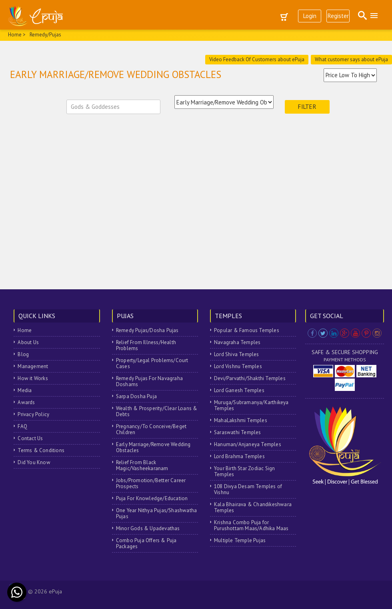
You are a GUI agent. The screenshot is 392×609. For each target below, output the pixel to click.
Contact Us (30, 438)
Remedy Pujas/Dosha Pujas (147, 330)
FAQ (22, 426)
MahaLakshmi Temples (240, 420)
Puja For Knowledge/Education (152, 498)
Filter (307, 106)
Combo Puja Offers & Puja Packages (146, 543)
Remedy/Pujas (45, 34)
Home (25, 330)
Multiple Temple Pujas (240, 540)
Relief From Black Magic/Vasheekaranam (142, 465)
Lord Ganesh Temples (239, 390)
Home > (17, 34)
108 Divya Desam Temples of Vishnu (248, 489)
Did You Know (34, 462)
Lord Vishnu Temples (238, 366)
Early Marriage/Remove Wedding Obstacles (153, 447)
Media (25, 390)
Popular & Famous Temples (246, 330)
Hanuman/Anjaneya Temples (247, 444)
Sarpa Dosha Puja (136, 396)
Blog (23, 354)
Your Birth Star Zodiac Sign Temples (244, 471)
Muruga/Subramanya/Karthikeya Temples (251, 405)
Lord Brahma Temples (239, 456)
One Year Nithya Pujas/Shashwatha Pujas (156, 513)
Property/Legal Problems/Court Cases (152, 363)
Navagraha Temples (237, 342)
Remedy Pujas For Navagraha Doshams (149, 381)
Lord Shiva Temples (236, 354)
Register (338, 16)
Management (33, 366)
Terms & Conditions (41, 450)
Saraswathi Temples (237, 432)
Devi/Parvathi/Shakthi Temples (250, 378)
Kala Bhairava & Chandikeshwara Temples (253, 507)
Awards (26, 402)
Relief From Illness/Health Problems (146, 345)
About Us (28, 342)
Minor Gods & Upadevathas (148, 528)
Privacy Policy (33, 414)
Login (309, 16)
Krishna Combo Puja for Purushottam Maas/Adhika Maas (251, 525)
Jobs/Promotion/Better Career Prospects (151, 483)
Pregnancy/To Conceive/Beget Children (151, 429)
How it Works (33, 378)
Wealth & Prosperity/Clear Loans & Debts (157, 411)
